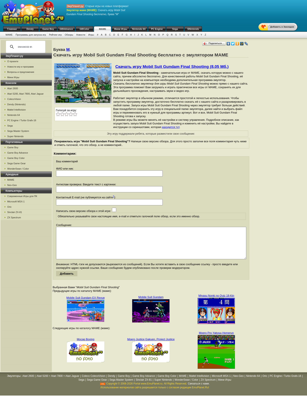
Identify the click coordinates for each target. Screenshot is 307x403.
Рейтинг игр (55, 34)
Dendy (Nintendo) (16, 104)
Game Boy (48, 29)
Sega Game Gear (16, 163)
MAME (102, 29)
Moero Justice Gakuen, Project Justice (151, 345)
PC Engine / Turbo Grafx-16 (21, 120)
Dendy (30, 29)
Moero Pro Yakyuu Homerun (216, 339)
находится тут (171, 127)
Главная (12, 29)
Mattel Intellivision (16, 109)
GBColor (84, 29)
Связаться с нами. (199, 390)
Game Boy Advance (17, 152)
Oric (9, 207)
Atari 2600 (12, 88)
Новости (80, 34)
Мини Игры (120, 29)
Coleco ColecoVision (94, 382)
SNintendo (193, 29)
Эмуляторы (13, 382)
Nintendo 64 (139, 29)
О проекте (12, 61)
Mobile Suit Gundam (151, 303)
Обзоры (69, 34)
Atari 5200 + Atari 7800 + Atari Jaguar (58, 382)
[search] (25, 46)
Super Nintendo (15, 136)
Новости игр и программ (20, 66)
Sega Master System (18, 131)
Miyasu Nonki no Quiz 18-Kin (216, 302)
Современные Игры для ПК (22, 196)
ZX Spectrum (14, 217)
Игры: (91, 34)
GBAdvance (66, 29)
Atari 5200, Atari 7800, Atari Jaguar (25, 93)
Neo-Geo (12, 185)
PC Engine (157, 29)
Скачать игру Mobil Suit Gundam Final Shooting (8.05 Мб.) (172, 66)
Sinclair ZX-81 (14, 212)
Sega (175, 29)
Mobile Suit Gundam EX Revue (85, 304)
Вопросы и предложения (20, 72)
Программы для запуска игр (31, 34)
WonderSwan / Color (18, 168)
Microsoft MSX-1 (16, 201)
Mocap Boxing (85, 345)
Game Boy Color (16, 158)
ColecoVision (14, 99)
